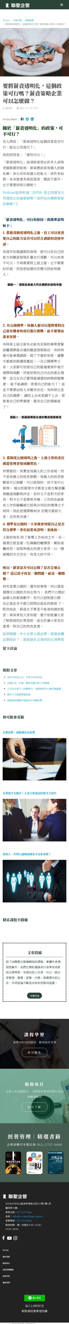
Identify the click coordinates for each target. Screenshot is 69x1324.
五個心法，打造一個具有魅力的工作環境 (28, 683)
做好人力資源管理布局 (18, 694)
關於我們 (6, 1256)
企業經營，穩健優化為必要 (19, 732)
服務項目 (6, 1263)
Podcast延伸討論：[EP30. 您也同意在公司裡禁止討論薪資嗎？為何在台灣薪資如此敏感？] (33, 198)
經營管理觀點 (8, 1269)
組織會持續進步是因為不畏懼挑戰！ (25, 700)
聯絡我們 (6, 1282)
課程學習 (6, 1276)
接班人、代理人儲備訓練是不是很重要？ (27, 854)
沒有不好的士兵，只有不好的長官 (24, 677)
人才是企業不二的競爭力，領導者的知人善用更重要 (34, 688)
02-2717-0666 (24, 1212)
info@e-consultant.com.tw (27, 1216)
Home (6, 1250)
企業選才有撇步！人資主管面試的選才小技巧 (29, 793)
